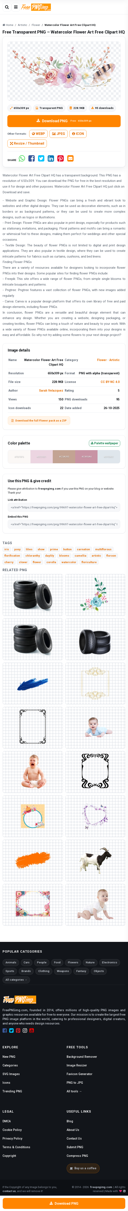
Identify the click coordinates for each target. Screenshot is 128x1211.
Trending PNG (12, 1091)
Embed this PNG (18, 516)
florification (12, 555)
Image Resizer (77, 1065)
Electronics (109, 962)
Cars (26, 962)
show (41, 549)
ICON (78, 134)
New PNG (9, 1056)
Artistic (114, 360)
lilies (29, 549)
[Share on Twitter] (41, 160)
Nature (90, 962)
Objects (99, 971)
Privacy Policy (12, 1138)
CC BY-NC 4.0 (110, 382)
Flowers (73, 962)
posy (17, 549)
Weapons (63, 971)
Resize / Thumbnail (27, 143)
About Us (73, 1129)
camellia (80, 555)
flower (37, 562)
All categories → (16, 979)
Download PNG (64, 121)
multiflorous (103, 549)
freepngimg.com (101, 1187)
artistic (96, 555)
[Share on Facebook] (31, 160)
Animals (10, 962)
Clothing (43, 971)
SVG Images (11, 1074)
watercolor (69, 562)
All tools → (74, 1091)
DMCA (7, 1121)
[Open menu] (15, 7)
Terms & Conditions (16, 1147)
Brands (26, 971)
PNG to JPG (75, 1082)
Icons (6, 1082)
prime (54, 549)
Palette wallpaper (104, 443)
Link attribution (17, 499)
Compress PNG (77, 1155)
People (41, 962)
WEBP (38, 134)
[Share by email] (70, 160)
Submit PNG (75, 1147)
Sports (9, 971)
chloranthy (32, 555)
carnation (83, 549)
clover (23, 562)
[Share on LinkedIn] (51, 160)
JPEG (58, 134)
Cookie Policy (12, 1129)
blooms (64, 555)
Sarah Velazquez (51, 390)
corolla (51, 562)
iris (6, 549)
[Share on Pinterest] (60, 160)
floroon (111, 555)
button (67, 549)
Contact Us (74, 1138)
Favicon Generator (79, 1074)
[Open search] (7, 7)
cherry (8, 562)
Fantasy (81, 971)
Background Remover (82, 1056)
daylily (49, 555)
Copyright (9, 1155)
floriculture (89, 562)
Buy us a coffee (83, 1168)
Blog (70, 1121)
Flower (102, 360)
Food (57, 962)
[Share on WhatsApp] (22, 160)
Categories (10, 1065)
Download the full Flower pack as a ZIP (39, 420)
